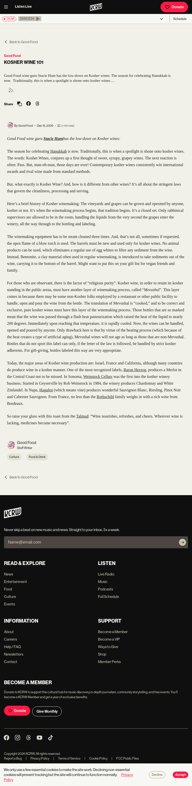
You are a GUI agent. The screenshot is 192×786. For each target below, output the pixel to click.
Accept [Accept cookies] (180, 775)
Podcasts (105, 589)
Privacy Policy (37, 758)
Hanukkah (58, 151)
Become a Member (113, 632)
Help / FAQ (12, 647)
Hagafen (46, 390)
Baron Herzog (135, 370)
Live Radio (106, 574)
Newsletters (13, 654)
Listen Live (23, 6)
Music (103, 581)
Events (9, 604)
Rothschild (105, 397)
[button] (29, 18)
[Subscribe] (182, 542)
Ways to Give (108, 647)
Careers (10, 639)
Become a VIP (109, 639)
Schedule (179, 19)
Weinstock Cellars (97, 376)
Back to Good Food (21, 42)
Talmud (82, 416)
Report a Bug (13, 758)
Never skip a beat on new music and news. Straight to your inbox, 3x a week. (62, 530)
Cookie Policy (96, 758)
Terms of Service (66, 758)
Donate (174, 6)
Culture (14, 457)
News (8, 574)
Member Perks (109, 662)
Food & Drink (37, 457)
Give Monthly (47, 711)
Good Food (12, 56)
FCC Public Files (125, 758)
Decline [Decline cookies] (157, 775)
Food (8, 589)
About (9, 632)
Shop (102, 654)
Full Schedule (108, 596)
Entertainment (15, 581)
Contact (10, 662)
